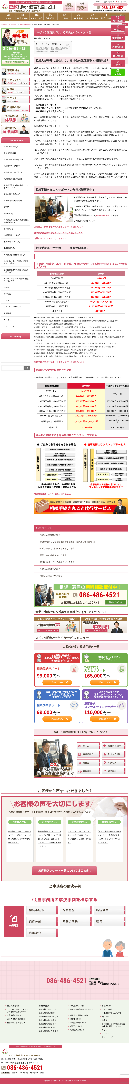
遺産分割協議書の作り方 (48, 1017)
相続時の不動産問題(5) (13, 172)
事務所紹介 (106, 1006)
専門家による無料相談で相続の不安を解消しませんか (113, 1025)
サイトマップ (122, 2)
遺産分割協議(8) (10, 153)
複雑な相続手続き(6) (12, 194)
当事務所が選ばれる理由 (111, 1013)
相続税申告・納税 (77, 1006)
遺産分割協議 (44, 1006)
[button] (66, 45)
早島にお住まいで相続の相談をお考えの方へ (16, 271)
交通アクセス (109, 2)
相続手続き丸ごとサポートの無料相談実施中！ (49, 50)
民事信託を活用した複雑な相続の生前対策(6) (16, 221)
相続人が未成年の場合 (50, 569)
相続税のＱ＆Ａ (76, 1026)
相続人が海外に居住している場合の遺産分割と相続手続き (52, 48)
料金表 (6, 287)
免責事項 (7, 313)
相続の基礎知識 (13, 1006)
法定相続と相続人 (14, 1015)
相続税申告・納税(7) (12, 166)
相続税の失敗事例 (77, 1030)
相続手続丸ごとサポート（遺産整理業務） (48, 51)
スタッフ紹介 (107, 1009)
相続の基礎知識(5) (11, 147)
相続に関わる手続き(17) (13, 160)
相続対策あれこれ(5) (12, 235)
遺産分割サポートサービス (49, 1009)
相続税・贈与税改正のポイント (81, 1010)
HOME (98, 2)
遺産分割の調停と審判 (47, 1024)
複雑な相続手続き (44, 528)
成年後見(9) (8, 213)
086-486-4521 (102, 215)
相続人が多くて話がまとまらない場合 (57, 548)
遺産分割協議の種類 (47, 1013)
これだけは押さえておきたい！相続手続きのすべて (17, 1010)
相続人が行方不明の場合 (51, 576)
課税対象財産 (75, 1019)
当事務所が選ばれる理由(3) (14, 255)
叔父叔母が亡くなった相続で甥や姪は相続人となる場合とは (67, 542)
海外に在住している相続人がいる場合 (57, 562)
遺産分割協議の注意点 (47, 1020)
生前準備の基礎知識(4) (13, 201)
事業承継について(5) (12, 242)
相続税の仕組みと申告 (79, 1015)
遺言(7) (6, 207)
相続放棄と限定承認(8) (13, 179)
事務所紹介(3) (9, 248)
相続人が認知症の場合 (50, 535)
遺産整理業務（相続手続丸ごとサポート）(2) (16, 186)
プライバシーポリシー (12, 307)
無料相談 (7, 294)
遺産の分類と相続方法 (16, 1019)
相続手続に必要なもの (16, 1023)
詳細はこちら (57, 682)
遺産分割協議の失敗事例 (48, 1031)
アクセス (7, 320)
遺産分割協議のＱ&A (47, 1027)
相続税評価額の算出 (78, 1023)
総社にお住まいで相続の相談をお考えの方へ (16, 262)
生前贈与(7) (8, 229)
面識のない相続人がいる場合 (53, 555)
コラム (6, 300)
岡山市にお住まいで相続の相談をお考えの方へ (16, 280)
